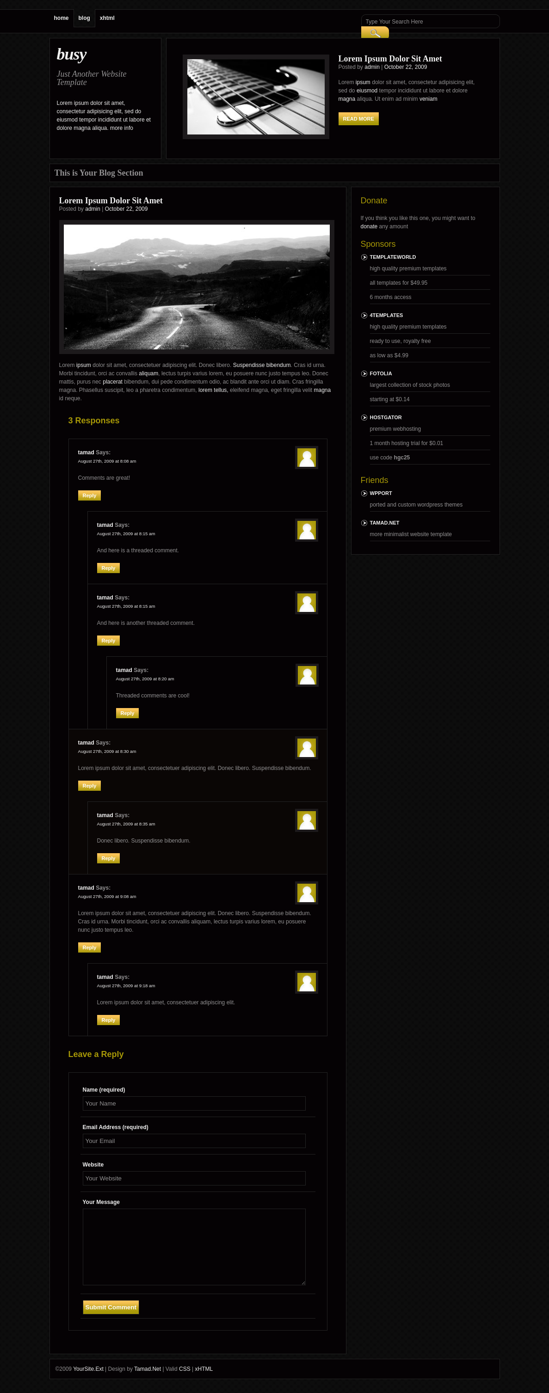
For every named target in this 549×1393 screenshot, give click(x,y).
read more (358, 119)
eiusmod (367, 90)
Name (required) (104, 1090)
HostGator (386, 417)
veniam (428, 99)
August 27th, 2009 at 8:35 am (126, 823)
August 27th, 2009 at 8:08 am (107, 461)
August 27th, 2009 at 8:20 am (145, 678)
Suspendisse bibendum (262, 365)
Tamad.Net (385, 522)
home (61, 18)
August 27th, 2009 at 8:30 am (107, 751)
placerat (113, 382)
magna (347, 99)
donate (369, 226)
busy (71, 54)
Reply (90, 495)
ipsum (363, 82)
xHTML (204, 1369)
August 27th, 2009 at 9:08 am (107, 896)
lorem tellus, (213, 390)
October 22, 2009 (405, 67)
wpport (381, 493)
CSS (185, 1369)
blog (84, 18)
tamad (86, 452)
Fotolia (381, 373)
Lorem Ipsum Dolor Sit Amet (390, 58)
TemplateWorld (393, 257)
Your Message (101, 1202)
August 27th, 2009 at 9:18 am (126, 985)
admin (372, 67)
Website (93, 1164)
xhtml (107, 18)
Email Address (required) (115, 1127)
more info (121, 128)
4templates (386, 315)
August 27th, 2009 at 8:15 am (126, 533)
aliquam (148, 373)
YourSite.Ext (88, 1369)
